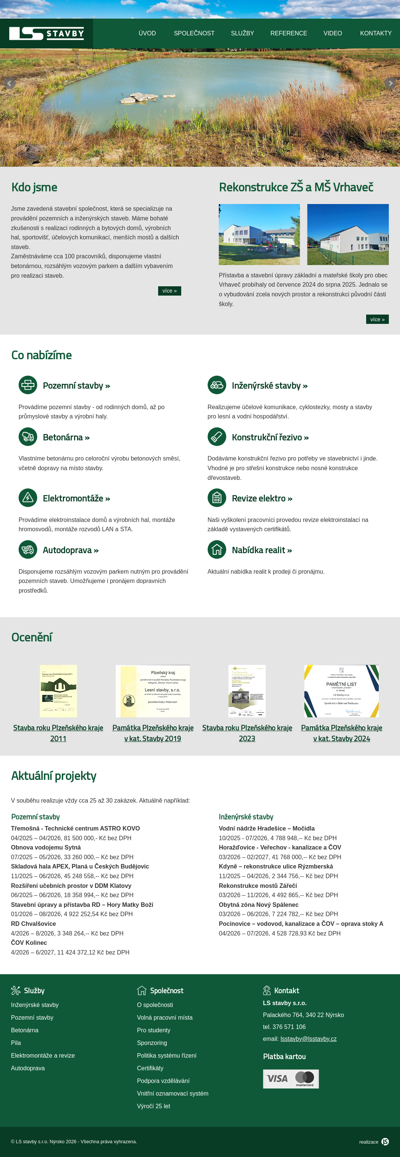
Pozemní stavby (32, 1017)
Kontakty (376, 33)
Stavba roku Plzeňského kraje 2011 (58, 733)
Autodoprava (28, 1068)
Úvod (147, 33)
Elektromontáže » (64, 498)
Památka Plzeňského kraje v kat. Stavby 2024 (341, 733)
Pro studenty (153, 1030)
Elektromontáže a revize (43, 1055)
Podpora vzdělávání (163, 1081)
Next (390, 83)
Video (333, 33)
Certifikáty (150, 1068)
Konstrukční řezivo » (258, 437)
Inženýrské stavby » (258, 385)
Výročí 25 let (153, 1106)
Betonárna (25, 1030)
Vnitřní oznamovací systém (172, 1093)
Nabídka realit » (250, 550)
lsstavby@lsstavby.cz (309, 1039)
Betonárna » (54, 437)
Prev (10, 83)
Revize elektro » (250, 498)
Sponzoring (152, 1043)
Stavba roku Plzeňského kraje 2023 (247, 733)
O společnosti (155, 1005)
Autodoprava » (59, 550)
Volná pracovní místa (164, 1017)
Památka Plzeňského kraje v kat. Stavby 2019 (152, 733)
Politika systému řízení (166, 1055)
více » (170, 291)
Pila (16, 1043)
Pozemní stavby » (64, 385)
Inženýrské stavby (35, 1005)
